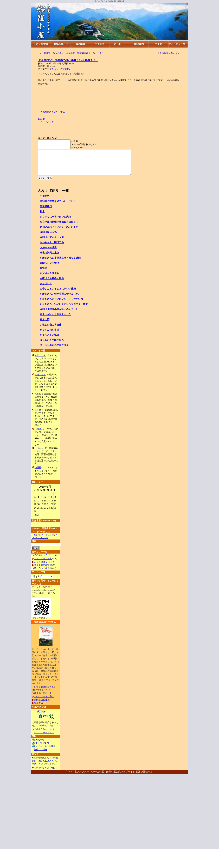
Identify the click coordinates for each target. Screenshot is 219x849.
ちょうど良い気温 (49, 340)
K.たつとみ (40, 360)
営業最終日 (46, 211)
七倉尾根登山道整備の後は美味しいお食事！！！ (68, 60)
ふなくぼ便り (41, 44)
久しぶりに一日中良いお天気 (55, 222)
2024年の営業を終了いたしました (58, 206)
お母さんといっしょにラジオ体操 (58, 294)
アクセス (100, 44)
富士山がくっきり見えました (55, 319)
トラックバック (46, 122)
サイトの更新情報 (43, 570)
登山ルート (119, 44)
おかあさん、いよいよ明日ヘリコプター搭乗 (64, 309)
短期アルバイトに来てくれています (59, 232)
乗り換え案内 (42, 748)
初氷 (42, 216)
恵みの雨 (44, 324)
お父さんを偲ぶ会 (49, 278)
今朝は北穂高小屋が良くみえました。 (60, 314)
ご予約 (158, 44)
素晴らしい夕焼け (49, 268)
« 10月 (36, 520)
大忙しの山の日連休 (50, 330)
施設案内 (139, 44)
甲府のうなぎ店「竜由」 (45, 773)
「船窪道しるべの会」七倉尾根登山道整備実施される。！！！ (73, 53)
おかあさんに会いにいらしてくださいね (61, 304)
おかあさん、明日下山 (52, 247)
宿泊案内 (80, 44)
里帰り (43, 273)
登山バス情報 (40, 754)
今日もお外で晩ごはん (52, 345)
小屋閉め (44, 201)
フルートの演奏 (48, 252)
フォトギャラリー (178, 44)
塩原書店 (38, 708)
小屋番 (38, 434)
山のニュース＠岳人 (44, 701)
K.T (36, 399)
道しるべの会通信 (60, 69)
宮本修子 (39, 415)
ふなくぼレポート (43, 563)
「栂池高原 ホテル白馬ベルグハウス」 (45, 766)
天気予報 (39, 745)
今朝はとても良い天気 (52, 242)
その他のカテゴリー (44, 560)
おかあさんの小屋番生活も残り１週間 (60, 263)
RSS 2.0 (42, 119)
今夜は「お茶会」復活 (52, 283)
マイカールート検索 (45, 751)
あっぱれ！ (46, 288)
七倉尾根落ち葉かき (167, 53)
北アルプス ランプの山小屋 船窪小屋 (109, 1)
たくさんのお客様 (49, 335)
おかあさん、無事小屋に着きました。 (60, 299)
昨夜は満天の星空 (49, 258)
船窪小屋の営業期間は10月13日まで (59, 227)
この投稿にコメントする (52, 112)
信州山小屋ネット (43, 698)
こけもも (39, 453)
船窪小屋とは (61, 44)
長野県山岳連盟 (42, 705)
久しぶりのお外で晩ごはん (54, 350)
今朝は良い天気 (48, 237)
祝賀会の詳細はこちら (45, 692)
